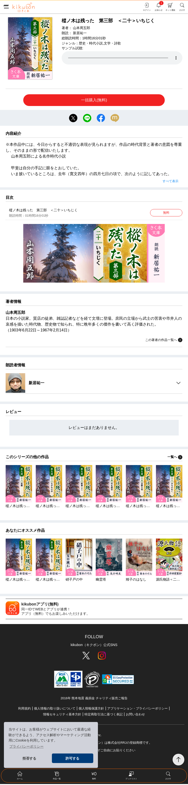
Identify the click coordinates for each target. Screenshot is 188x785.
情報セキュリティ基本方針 (62, 715)
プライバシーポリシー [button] (26, 746)
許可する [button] (72, 758)
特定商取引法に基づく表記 (103, 715)
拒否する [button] (29, 758)
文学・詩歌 (112, 43)
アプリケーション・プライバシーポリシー (137, 709)
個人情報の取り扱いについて (54, 709)
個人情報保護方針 (91, 709)
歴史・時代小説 (91, 43)
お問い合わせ (135, 715)
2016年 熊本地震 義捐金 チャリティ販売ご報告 (93, 699)
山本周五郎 (81, 28)
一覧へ (174, 457)
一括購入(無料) (94, 100)
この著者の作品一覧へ (163, 341)
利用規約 (24, 709)
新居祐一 (80, 33)
